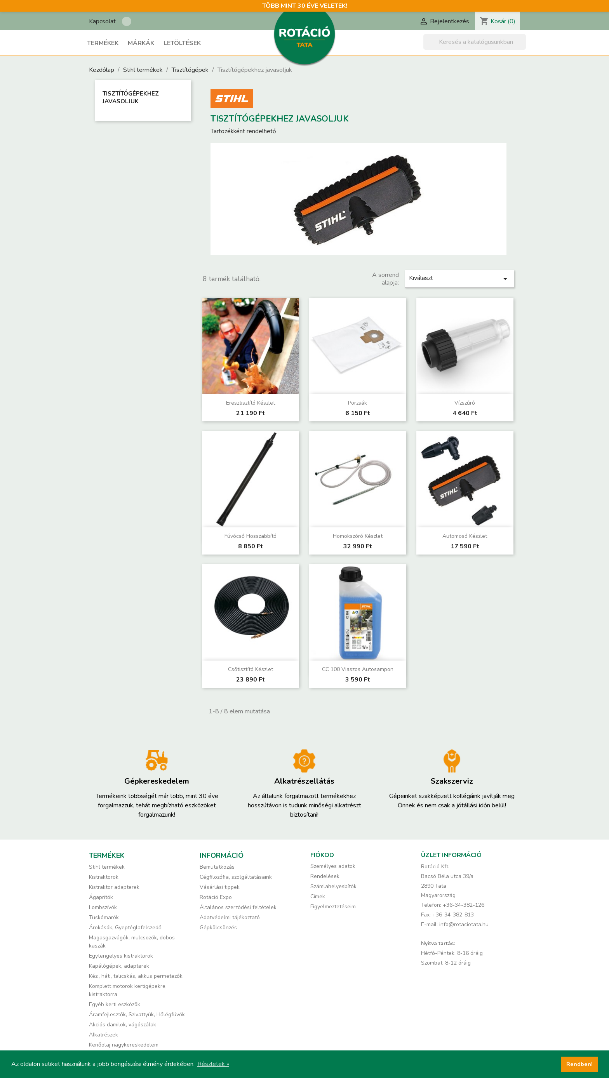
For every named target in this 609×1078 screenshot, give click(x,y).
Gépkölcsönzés (218, 927)
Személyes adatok (332, 866)
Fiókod (322, 855)
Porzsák (357, 403)
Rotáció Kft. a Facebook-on (126, 21)
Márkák (141, 43)
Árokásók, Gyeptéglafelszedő (125, 927)
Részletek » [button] (213, 1064)
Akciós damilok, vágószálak (122, 1024)
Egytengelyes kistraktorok (121, 956)
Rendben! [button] (579, 1064)
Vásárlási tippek (220, 887)
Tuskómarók (104, 917)
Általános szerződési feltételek (238, 907)
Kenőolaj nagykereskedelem (123, 1044)
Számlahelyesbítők (333, 886)
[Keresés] (474, 42)
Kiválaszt (459, 278)
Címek (317, 896)
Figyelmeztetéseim (333, 906)
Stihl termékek (107, 867)
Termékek (102, 43)
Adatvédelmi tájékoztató (230, 917)
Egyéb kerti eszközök (114, 1004)
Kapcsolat (102, 21)
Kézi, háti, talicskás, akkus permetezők (136, 976)
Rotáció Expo (216, 897)
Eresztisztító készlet (250, 403)
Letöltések (182, 43)
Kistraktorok (103, 877)
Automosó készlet (464, 536)
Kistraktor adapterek (114, 887)
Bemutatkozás (217, 867)
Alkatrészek (103, 1034)
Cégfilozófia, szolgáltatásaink (236, 877)
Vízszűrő (464, 403)
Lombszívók (103, 907)
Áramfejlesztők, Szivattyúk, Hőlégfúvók (137, 1014)
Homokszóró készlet (358, 536)
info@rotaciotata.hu (464, 924)
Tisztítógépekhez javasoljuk (131, 97)
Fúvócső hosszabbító (250, 536)
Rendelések (324, 876)
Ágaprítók (101, 897)
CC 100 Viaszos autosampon (357, 669)
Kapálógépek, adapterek (119, 966)
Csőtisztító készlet (250, 669)
